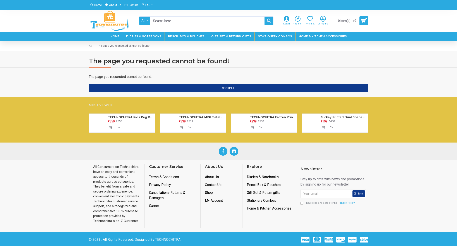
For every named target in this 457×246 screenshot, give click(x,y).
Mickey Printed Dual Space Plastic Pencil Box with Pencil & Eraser (343, 117)
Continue (228, 88)
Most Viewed (100, 105)
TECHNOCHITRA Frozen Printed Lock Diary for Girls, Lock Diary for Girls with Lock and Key (273, 117)
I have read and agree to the (328, 203)
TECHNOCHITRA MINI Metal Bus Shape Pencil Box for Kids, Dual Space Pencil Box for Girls (202, 117)
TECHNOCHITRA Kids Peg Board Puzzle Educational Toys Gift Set (131, 117)
